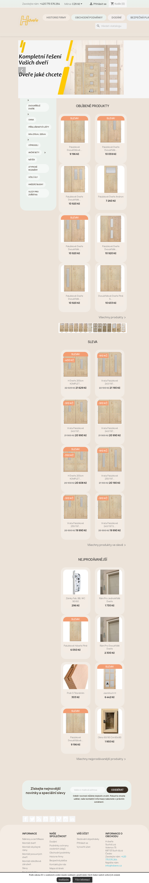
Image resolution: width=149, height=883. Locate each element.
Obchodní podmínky (89, 17)
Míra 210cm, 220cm (37, 134)
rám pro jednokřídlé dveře (109, 600)
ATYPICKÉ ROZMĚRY (33, 168)
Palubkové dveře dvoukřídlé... (110, 148)
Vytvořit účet (83, 846)
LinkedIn (72, 819)
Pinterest (52, 819)
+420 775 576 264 (50, 3)
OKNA (31, 119)
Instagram (66, 819)
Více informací (82, 879)
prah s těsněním (75, 693)
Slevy (25, 868)
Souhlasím (63, 879)
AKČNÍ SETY (33, 152)
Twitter (32, 819)
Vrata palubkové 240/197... (109, 382)
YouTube (46, 819)
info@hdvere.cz (113, 865)
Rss (39, 819)
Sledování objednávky (88, 839)
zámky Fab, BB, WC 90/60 (75, 600)
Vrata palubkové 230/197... (109, 477)
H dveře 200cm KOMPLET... (75, 382)
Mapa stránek (57, 868)
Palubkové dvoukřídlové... (74, 148)
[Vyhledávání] (111, 26)
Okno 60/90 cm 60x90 (109, 737)
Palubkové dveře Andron (111, 196)
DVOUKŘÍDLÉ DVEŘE (34, 107)
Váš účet (83, 833)
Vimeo (59, 819)
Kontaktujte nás (58, 864)
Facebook (26, 819)
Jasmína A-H (109, 693)
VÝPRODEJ (33, 145)
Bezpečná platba (58, 860)
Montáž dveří (29, 843)
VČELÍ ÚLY (33, 177)
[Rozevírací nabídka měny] (77, 4)
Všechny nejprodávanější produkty (101, 759)
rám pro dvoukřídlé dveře (110, 647)
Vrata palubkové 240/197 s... (109, 525)
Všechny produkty (113, 317)
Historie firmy (56, 17)
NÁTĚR (31, 159)
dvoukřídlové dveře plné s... (110, 297)
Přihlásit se (82, 843)
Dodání (116, 17)
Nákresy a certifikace (33, 839)
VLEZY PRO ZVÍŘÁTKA (33, 193)
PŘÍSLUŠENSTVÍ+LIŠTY (38, 127)
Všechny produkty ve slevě (107, 545)
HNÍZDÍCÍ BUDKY (35, 184)
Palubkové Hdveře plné (75, 645)
